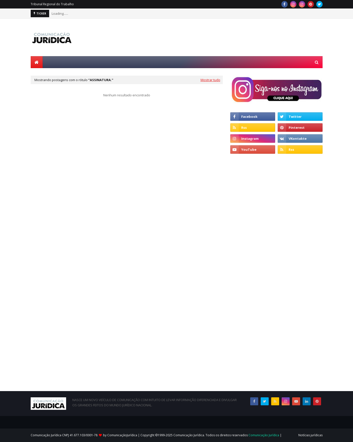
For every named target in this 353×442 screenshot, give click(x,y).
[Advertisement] (232, 37)
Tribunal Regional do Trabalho (52, 4)
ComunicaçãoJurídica (122, 435)
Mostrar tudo (210, 80)
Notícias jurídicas (310, 435)
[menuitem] (37, 62)
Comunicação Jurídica (263, 435)
